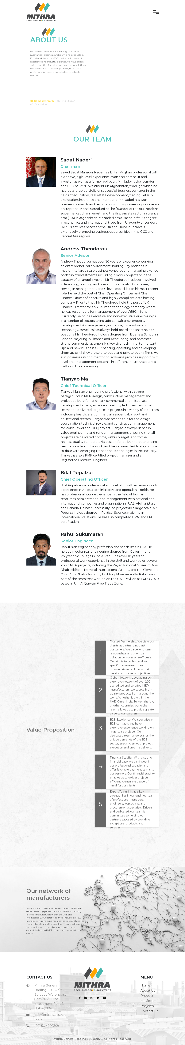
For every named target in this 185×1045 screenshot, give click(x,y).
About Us (148, 990)
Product (147, 996)
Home (145, 985)
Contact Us (149, 1011)
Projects (147, 1006)
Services (147, 1001)
